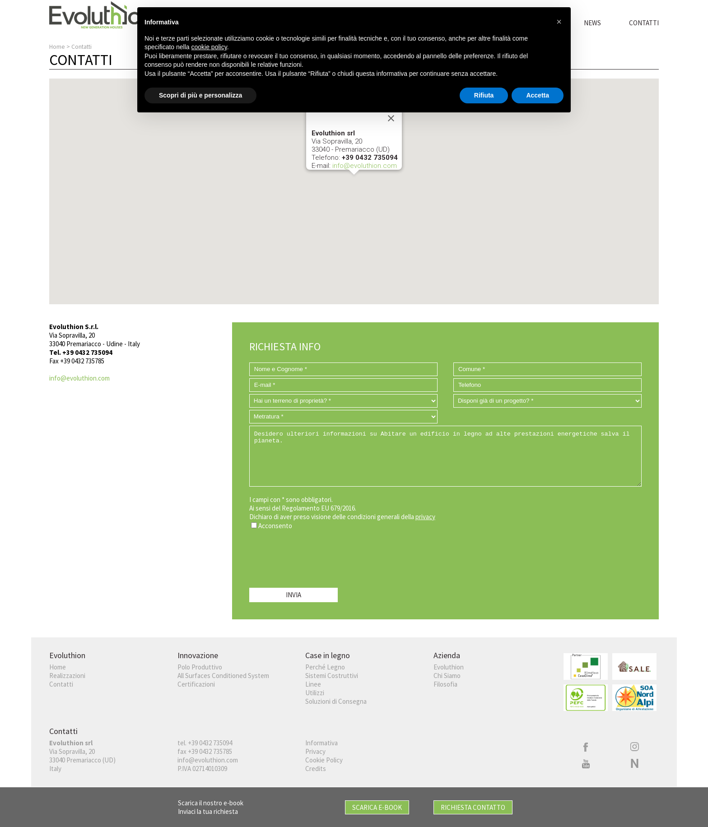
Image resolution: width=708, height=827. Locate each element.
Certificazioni (196, 684)
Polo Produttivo (199, 667)
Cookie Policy (324, 760)
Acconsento (275, 525)
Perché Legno (325, 667)
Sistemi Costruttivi (331, 675)
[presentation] (318, 556)
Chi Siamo (447, 675)
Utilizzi (314, 692)
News (592, 23)
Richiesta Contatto (473, 807)
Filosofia (445, 684)
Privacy (315, 751)
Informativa (321, 743)
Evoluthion (448, 667)
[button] (354, 183)
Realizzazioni (67, 675)
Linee (313, 684)
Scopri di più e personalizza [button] (200, 94)
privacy (425, 516)
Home (57, 47)
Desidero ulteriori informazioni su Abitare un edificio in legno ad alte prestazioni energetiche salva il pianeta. (445, 456)
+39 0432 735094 (210, 743)
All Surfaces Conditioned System (223, 675)
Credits (315, 768)
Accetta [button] (537, 94)
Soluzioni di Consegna (336, 701)
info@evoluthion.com (364, 166)
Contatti (644, 23)
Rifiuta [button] (484, 94)
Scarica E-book (377, 807)
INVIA (293, 594)
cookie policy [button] (209, 47)
